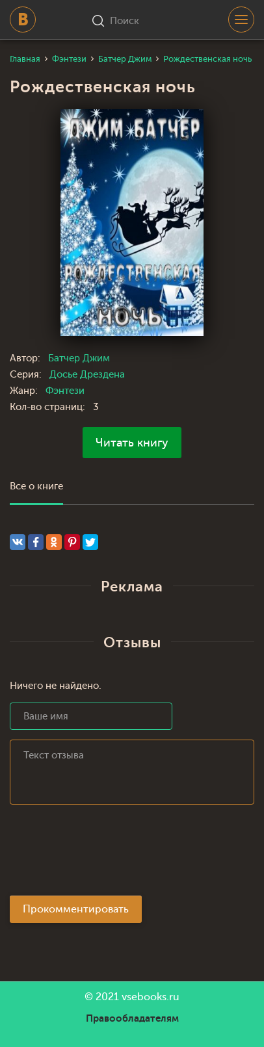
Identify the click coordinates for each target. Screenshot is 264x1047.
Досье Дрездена (87, 374)
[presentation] (108, 854)
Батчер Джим (79, 358)
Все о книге (36, 486)
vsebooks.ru (150, 997)
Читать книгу (132, 442)
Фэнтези (65, 390)
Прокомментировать (76, 909)
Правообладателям (132, 1018)
